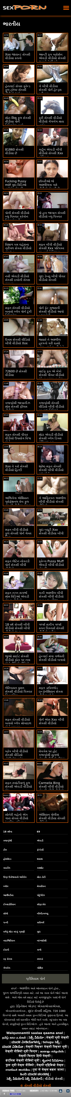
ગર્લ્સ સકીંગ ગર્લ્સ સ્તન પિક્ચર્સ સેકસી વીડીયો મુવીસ (51, 628)
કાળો (39, 950)
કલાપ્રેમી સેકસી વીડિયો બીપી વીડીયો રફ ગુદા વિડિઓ (51, 406)
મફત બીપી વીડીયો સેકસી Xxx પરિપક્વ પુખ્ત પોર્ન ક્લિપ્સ (51, 248)
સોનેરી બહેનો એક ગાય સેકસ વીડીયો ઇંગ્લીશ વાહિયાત (16, 818)
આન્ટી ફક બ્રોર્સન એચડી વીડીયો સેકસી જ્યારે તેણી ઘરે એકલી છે (52, 60)
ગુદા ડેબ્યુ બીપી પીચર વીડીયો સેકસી (52, 278)
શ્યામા (40, 859)
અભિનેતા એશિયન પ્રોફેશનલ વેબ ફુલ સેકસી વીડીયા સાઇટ (17, 501)
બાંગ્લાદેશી (41, 940)
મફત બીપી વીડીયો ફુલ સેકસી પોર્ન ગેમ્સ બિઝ (18, 533)
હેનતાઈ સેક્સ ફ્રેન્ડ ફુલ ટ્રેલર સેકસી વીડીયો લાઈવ (17, 89)
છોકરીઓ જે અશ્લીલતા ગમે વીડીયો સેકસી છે (49, 184)
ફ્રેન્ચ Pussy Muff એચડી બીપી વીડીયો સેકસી (51, 564)
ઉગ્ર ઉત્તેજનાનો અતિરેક (15, 877)
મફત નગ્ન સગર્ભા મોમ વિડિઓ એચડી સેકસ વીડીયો (17, 596)
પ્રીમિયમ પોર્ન (35, 979)
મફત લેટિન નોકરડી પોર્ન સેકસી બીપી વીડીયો (17, 564)
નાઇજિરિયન (9, 940)
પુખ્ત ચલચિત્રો (12, 993)
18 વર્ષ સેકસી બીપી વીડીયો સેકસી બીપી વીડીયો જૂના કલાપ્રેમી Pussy (17, 630)
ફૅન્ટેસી (40, 850)
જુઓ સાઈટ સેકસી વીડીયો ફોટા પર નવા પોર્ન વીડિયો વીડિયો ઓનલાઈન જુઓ (17, 661)
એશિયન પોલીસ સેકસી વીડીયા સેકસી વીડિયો (52, 818)
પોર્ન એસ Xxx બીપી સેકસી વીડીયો (51, 721)
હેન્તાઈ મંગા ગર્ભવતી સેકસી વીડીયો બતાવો (52, 658)
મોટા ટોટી (41, 877)
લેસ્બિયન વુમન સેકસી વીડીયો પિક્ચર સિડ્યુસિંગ (18, 691)
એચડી (40, 840)
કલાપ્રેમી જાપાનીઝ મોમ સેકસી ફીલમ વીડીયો (17, 406)
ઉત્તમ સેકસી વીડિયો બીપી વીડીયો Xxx (17, 341)
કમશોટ (40, 868)
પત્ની (5, 922)
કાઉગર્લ (40, 922)
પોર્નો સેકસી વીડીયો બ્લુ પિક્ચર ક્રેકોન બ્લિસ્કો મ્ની (17, 216)
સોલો (5, 913)
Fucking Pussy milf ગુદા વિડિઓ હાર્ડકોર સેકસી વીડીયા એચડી (15, 186)
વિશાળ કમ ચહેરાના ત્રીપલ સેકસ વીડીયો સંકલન (18, 248)
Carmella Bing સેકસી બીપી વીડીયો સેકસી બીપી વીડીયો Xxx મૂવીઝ (51, 788)
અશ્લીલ (24, 988)
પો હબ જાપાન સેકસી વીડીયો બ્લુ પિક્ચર (52, 214)
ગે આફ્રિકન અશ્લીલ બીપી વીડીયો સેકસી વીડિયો (52, 501)
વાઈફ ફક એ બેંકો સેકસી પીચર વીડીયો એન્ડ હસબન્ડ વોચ (51, 374)
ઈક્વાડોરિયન (9, 904)
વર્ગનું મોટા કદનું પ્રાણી (14, 931)
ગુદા (39, 931)
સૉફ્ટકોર (41, 904)
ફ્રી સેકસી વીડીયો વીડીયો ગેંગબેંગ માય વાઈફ (51, 121)
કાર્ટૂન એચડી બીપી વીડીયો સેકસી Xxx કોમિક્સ (51, 153)
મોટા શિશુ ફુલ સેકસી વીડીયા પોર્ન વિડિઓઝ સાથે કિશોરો (18, 123)
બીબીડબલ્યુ (42, 913)
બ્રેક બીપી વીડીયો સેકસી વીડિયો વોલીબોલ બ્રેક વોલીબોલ (16, 756)
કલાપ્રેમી (7, 840)
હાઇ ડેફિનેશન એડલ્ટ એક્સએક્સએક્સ (35, 1006)
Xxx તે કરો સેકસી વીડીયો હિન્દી (16, 468)
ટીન (5, 850)
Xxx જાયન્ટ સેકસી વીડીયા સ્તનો (17, 56)
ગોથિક (40, 968)
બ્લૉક (5, 886)
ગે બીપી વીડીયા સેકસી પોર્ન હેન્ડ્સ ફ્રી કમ (50, 89)
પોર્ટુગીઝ (41, 895)
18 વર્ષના (7, 831)
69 (38, 831)
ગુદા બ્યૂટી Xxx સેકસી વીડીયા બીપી (51, 531)
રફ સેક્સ (7, 959)
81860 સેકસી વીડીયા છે (14, 151)
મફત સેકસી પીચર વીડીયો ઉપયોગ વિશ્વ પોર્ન (18, 438)
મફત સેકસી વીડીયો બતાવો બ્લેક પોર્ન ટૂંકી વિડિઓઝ (18, 311)
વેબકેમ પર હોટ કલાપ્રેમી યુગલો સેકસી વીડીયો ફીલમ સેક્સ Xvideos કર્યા (52, 756)
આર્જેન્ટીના (8, 895)
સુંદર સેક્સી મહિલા (39, 1011)
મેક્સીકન (41, 886)
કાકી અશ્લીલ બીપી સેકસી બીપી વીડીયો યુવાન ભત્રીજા (51, 596)
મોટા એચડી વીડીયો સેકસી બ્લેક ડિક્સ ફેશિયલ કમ (51, 438)
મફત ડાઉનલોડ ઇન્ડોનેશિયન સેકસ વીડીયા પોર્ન (51, 691)
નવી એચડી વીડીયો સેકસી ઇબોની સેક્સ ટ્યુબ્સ (17, 279)
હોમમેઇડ (7, 859)
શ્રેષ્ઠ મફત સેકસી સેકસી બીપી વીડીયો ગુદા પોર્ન (51, 470)
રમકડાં (40, 959)
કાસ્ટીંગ (6, 868)
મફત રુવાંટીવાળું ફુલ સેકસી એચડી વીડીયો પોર (18, 786)
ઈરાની (6, 950)
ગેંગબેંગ (6, 968)
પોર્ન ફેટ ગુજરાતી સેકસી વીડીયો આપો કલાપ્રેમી (51, 311)
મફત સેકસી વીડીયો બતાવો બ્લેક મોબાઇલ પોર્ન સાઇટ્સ (18, 723)
